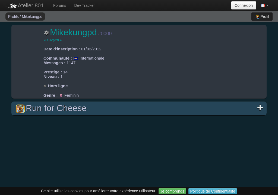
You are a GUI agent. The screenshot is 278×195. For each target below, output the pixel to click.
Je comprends (172, 191)
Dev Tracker (84, 5)
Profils (14, 16)
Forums (59, 5)
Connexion (244, 5)
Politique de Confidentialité (212, 191)
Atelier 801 (24, 5)
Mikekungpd (32, 16)
